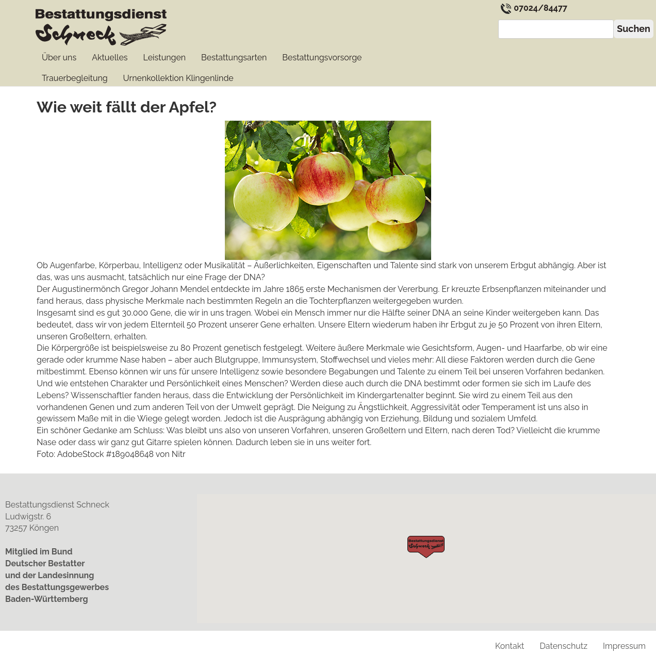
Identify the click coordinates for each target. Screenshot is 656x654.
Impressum (624, 646)
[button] (426, 547)
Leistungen (164, 57)
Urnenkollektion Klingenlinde (178, 78)
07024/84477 (534, 8)
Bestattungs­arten (234, 57)
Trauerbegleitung (75, 78)
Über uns (59, 57)
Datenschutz (563, 646)
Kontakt (509, 646)
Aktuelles (109, 57)
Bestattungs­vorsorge (322, 57)
